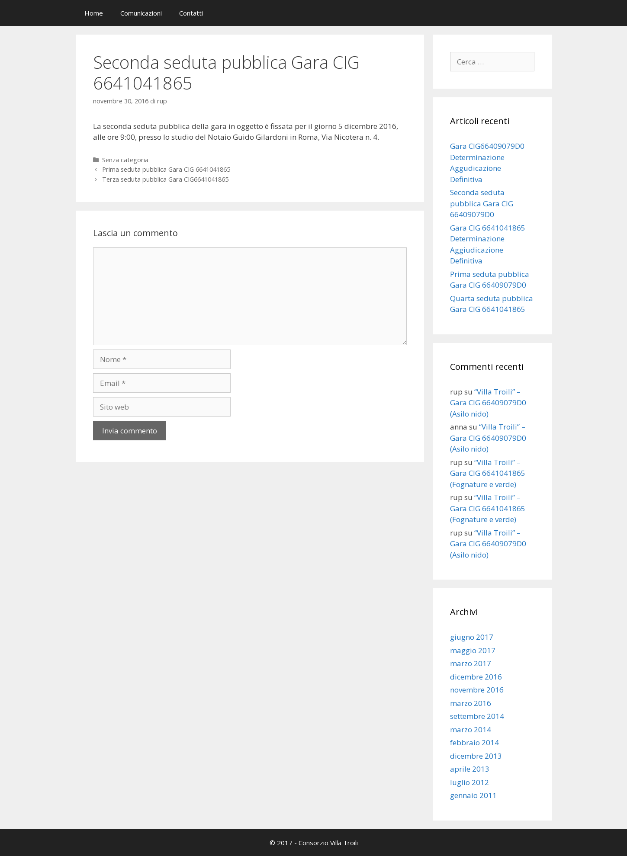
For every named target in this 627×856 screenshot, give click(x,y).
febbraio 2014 (474, 742)
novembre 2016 (477, 690)
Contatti (191, 13)
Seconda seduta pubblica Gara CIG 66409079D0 (481, 203)
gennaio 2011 (473, 795)
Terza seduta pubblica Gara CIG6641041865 (165, 179)
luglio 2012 (469, 782)
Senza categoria (125, 160)
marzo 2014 (470, 729)
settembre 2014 (477, 716)
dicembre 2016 (476, 677)
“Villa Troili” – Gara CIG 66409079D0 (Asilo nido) (488, 403)
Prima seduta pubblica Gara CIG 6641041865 (166, 169)
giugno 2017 (471, 637)
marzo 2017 (470, 663)
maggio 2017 (472, 650)
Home (93, 13)
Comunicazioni (141, 13)
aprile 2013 (469, 769)
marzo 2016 (470, 703)
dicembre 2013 (476, 756)
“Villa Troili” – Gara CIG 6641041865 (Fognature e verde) (487, 473)
